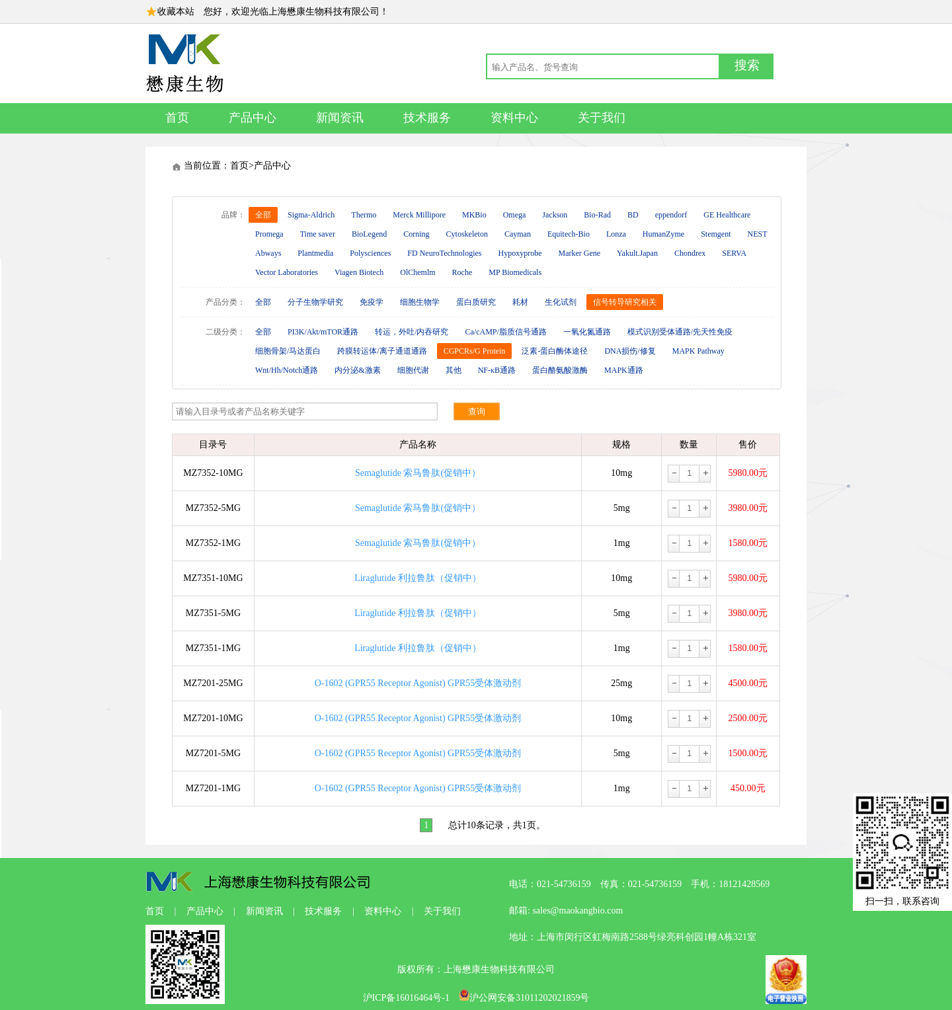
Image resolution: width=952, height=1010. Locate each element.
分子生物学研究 (315, 302)
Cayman (517, 234)
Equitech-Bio (568, 234)
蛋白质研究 (476, 302)
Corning (416, 234)
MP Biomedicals (515, 272)
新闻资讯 (340, 117)
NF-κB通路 (497, 370)
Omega (514, 214)
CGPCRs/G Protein (475, 351)
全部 (263, 214)
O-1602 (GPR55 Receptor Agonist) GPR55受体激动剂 (418, 683)
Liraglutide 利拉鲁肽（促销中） (417, 578)
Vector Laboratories (286, 272)
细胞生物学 (420, 302)
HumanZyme (663, 234)
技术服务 (427, 117)
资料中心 (514, 117)
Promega (269, 234)
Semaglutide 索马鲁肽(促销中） (418, 473)
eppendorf (671, 214)
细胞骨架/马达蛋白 (288, 351)
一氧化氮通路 (587, 331)
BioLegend (369, 234)
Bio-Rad (597, 214)
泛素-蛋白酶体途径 (555, 351)
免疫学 (371, 302)
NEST (758, 234)
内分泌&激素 (357, 370)
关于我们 (601, 117)
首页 (177, 117)
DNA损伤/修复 (629, 351)
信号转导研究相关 (624, 302)
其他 (453, 370)
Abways (268, 253)
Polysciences (370, 253)
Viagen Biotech (359, 272)
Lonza (616, 234)
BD (633, 214)
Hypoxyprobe (519, 253)
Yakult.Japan (637, 253)
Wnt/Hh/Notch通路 (286, 370)
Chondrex (689, 253)
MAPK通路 (623, 370)
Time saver (317, 234)
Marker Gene (579, 253)
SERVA (734, 253)
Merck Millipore (419, 214)
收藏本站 (175, 12)
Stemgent (716, 234)
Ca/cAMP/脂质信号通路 (505, 331)
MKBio (474, 214)
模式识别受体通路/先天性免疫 (680, 331)
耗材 (520, 302)
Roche (462, 272)
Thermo (363, 214)
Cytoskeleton (467, 234)
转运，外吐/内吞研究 (411, 331)
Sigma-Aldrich (311, 214)
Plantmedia (315, 253)
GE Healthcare (726, 214)
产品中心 (252, 117)
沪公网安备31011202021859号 (524, 998)
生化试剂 (560, 302)
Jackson (554, 214)
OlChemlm (417, 272)
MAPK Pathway (698, 351)
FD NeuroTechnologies (444, 253)
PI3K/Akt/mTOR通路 (323, 331)
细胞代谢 (413, 370)
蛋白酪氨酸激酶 (560, 370)
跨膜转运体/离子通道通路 (381, 351)
